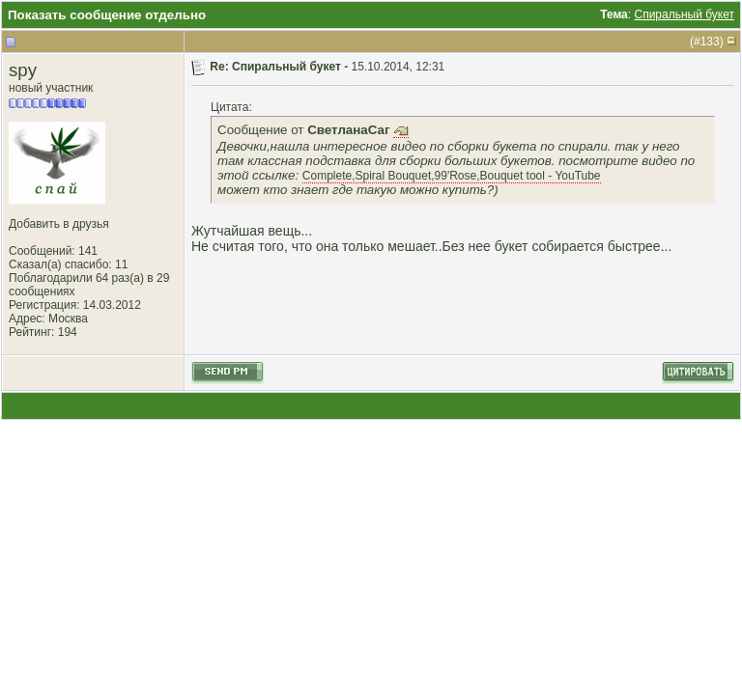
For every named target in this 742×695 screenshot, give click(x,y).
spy (23, 70)
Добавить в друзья (59, 224)
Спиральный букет (684, 14)
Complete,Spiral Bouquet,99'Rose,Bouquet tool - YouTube (451, 175)
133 (710, 41)
